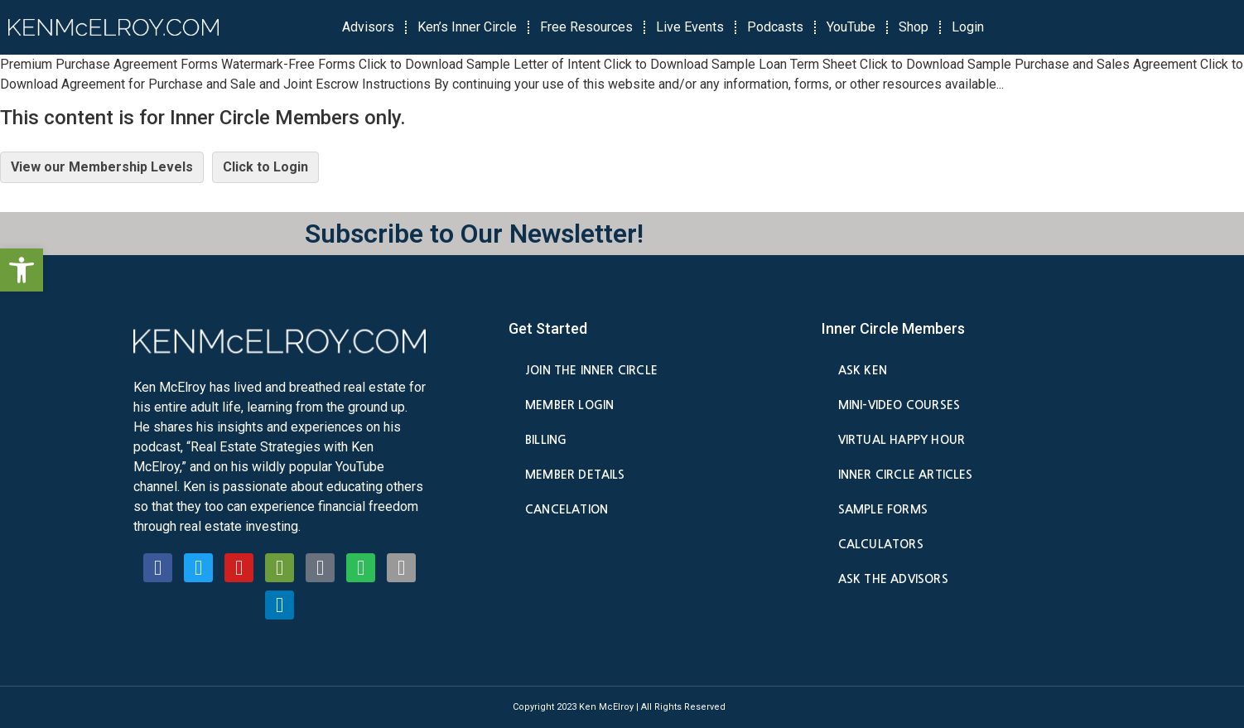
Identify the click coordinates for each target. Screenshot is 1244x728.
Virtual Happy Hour (901, 440)
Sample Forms (883, 509)
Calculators (880, 544)
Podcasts (775, 27)
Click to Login (265, 167)
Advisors (368, 27)
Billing (546, 440)
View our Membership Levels (102, 167)
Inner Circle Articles (905, 474)
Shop (913, 27)
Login (968, 27)
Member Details (575, 474)
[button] (21, 270)
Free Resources (586, 27)
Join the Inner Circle (591, 370)
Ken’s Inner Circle (467, 27)
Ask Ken (862, 370)
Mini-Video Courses (899, 405)
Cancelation (566, 509)
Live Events (690, 27)
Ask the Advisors (893, 579)
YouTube (851, 27)
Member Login (569, 405)
